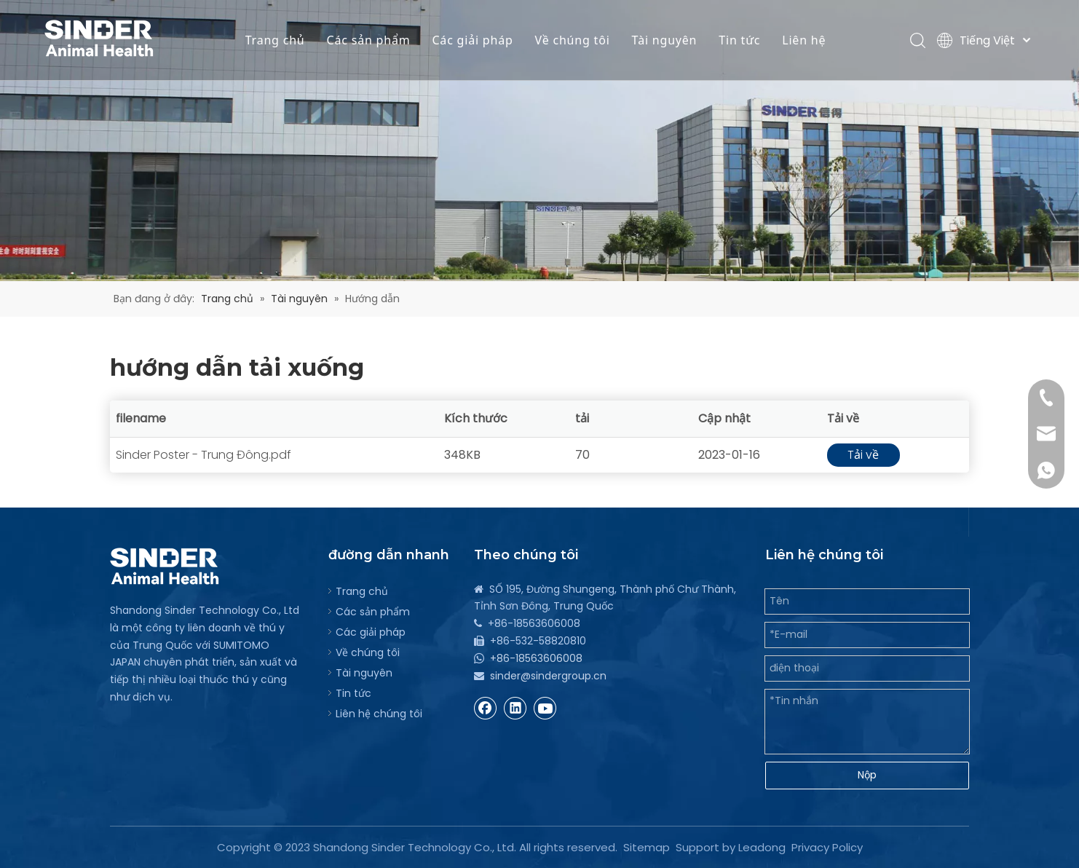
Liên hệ (804, 40)
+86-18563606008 (536, 658)
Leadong (762, 847)
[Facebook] (485, 707)
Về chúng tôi (572, 40)
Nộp (867, 775)
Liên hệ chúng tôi (379, 713)
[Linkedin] (515, 707)
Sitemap (646, 847)
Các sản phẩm (369, 40)
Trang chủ (275, 40)
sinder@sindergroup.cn (548, 675)
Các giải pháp (472, 40)
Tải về (863, 454)
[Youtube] (545, 707)
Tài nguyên (664, 40)
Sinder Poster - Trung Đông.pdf (203, 454)
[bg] (539, 140)
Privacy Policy (827, 847)
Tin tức (739, 40)
